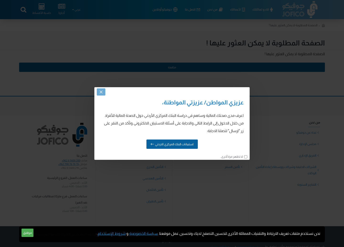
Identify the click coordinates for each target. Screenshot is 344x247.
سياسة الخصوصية (143, 233)
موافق (27, 233)
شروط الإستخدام (112, 233)
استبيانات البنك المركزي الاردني (174, 144)
